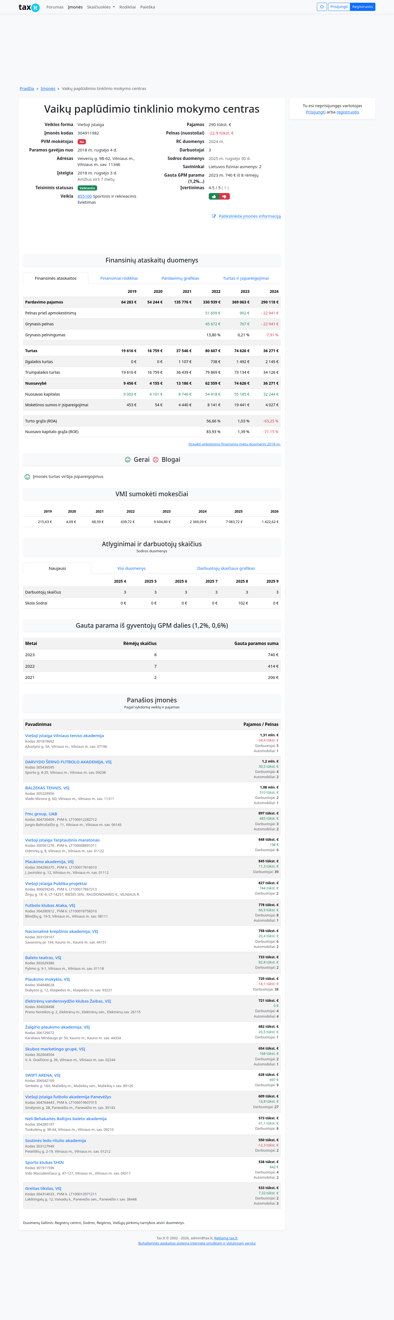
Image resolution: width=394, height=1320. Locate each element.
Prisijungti (339, 6)
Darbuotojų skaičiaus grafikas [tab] (226, 637)
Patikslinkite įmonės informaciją (246, 216)
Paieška (147, 7)
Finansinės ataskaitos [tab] (56, 347)
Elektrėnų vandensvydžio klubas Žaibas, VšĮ (68, 1070)
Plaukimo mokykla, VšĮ (47, 1048)
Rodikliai (127, 7)
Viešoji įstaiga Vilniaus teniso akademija (64, 805)
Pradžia (27, 88)
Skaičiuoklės (99, 7)
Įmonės (75, 7)
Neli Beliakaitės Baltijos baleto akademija (66, 1188)
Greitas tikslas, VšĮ (43, 1257)
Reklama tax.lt (225, 1307)
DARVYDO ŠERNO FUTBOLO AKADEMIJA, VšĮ (68, 831)
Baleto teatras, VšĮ (43, 1027)
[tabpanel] (152, 435)
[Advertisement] (151, 303)
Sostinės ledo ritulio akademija (55, 1210)
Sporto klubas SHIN (44, 1231)
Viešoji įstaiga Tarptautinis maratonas (62, 909)
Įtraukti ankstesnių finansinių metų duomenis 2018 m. (235, 513)
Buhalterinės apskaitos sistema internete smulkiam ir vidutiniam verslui (197, 1312)
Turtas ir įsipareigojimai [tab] (246, 347)
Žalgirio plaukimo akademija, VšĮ (57, 1096)
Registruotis (362, 6)
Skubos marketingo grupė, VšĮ (55, 1118)
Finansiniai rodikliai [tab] (119, 347)
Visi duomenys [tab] (131, 637)
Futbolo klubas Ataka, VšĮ (50, 974)
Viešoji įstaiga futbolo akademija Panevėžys (68, 1166)
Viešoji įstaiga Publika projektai (56, 953)
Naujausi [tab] (57, 637)
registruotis (348, 112)
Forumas (54, 7)
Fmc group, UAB (41, 883)
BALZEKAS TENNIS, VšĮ (47, 857)
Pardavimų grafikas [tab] (180, 347)
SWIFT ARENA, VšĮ (42, 1144)
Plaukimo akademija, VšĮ (49, 931)
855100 (85, 196)
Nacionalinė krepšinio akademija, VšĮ (61, 1000)
